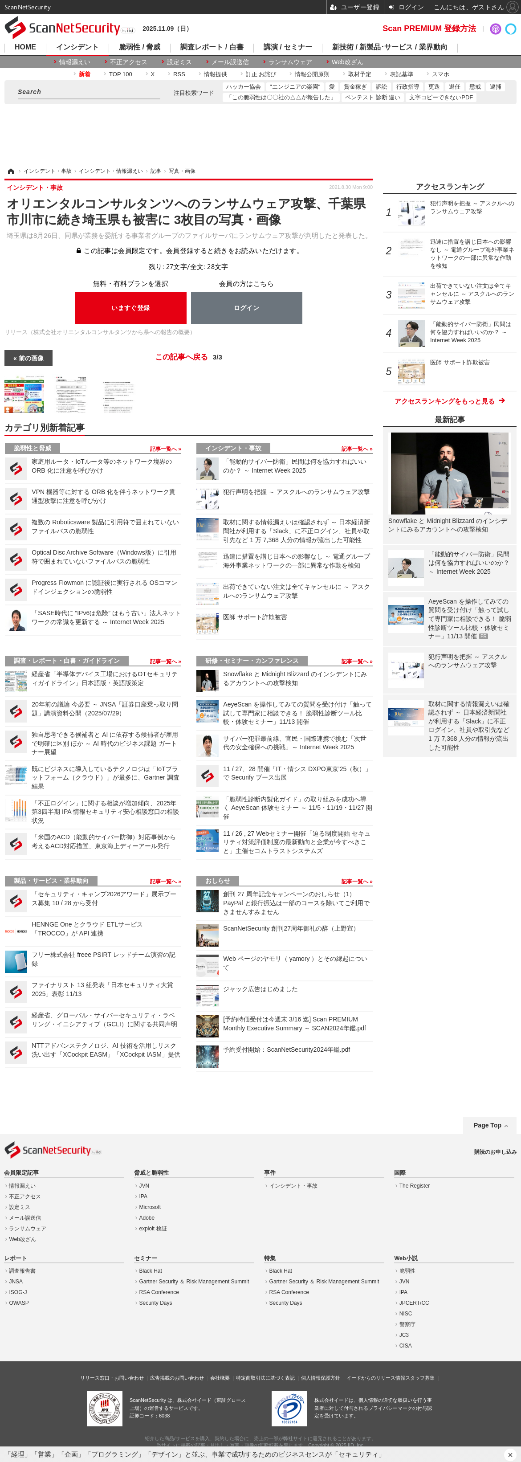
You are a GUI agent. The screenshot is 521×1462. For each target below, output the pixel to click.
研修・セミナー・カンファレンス (252, 660)
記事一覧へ (164, 449)
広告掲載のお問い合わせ (177, 1377)
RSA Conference (159, 1292)
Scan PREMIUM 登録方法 (429, 28)
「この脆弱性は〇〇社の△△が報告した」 (281, 97)
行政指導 (407, 86)
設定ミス (179, 61)
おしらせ (217, 880)
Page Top (487, 1125)
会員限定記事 (21, 1173)
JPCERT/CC (414, 1303)
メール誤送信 (230, 61)
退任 (454, 86)
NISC (405, 1314)
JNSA (16, 1281)
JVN (144, 1186)
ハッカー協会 (243, 86)
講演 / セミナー (288, 47)
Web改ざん (347, 61)
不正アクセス (128, 61)
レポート (15, 1258)
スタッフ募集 (420, 1377)
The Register (414, 1186)
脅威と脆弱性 (151, 1173)
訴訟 (381, 86)
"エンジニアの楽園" (295, 86)
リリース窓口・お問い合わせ (112, 1377)
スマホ (440, 74)
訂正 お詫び (261, 74)
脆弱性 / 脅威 (139, 47)
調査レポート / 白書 (211, 47)
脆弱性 (407, 1271)
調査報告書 (22, 1271)
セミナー (145, 1258)
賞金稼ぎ (355, 86)
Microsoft (150, 1207)
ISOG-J (18, 1292)
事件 (270, 1173)
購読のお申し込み (495, 1152)
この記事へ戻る (188, 357)
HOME (25, 47)
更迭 (434, 86)
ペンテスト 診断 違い (372, 97)
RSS (179, 74)
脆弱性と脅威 (32, 448)
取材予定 (359, 74)
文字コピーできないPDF (441, 97)
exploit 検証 (153, 1228)
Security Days (155, 1303)
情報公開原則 (312, 74)
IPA (143, 1196)
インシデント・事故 (233, 448)
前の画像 (31, 358)
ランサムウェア (290, 61)
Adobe (147, 1218)
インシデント (77, 47)
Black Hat (150, 1271)
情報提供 (215, 74)
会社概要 (220, 1377)
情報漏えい (74, 61)
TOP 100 (120, 74)
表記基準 (401, 74)
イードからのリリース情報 (375, 1377)
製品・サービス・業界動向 (51, 880)
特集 (270, 1258)
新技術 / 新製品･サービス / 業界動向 (390, 47)
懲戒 (475, 86)
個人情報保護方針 (320, 1377)
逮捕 (495, 86)
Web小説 (405, 1258)
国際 (400, 1173)
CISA (405, 1346)
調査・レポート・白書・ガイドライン (67, 660)
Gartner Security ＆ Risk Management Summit (194, 1281)
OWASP (18, 1303)
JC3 (404, 1335)
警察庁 (407, 1324)
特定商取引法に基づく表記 (265, 1377)
